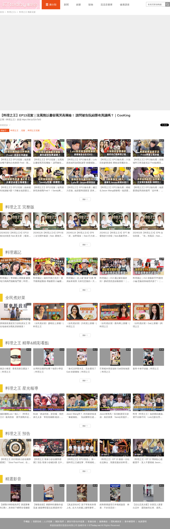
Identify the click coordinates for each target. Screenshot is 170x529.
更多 (85, 199)
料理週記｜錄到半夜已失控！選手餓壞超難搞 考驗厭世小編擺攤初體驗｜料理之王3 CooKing (48, 281)
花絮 (23, 130)
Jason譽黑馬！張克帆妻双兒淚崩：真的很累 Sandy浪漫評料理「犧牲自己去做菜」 (114, 417)
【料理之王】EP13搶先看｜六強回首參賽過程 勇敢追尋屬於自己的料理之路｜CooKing (115, 162)
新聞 (66, 4)
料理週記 (13, 252)
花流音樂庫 (106, 4)
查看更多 (5, 125)
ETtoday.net (95, 525)
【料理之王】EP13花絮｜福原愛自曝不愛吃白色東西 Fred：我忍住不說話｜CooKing (15, 162)
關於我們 (59, 521)
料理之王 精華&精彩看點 (27, 343)
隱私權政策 (116, 521)
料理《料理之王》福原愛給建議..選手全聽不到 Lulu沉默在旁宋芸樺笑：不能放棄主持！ (148, 417)
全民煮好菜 (15, 297)
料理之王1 (11, 12)
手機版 (26, 521)
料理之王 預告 (17, 433)
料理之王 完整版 (19, 207)
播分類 (52, 4)
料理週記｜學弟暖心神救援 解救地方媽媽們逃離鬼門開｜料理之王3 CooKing (15, 281)
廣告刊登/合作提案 (75, 521)
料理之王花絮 (34, 130)
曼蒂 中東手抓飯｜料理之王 (146, 369)
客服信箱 (92, 521)
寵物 (90, 4)
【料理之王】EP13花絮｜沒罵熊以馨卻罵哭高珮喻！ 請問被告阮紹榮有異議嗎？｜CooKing (48, 162)
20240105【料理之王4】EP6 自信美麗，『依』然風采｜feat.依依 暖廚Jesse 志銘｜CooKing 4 (148, 236)
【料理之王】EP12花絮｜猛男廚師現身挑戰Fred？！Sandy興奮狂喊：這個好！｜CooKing (48, 190)
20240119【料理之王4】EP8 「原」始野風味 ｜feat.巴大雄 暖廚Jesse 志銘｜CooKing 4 (81, 236)
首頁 (2, 12)
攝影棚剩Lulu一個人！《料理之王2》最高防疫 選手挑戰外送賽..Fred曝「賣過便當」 (14, 417)
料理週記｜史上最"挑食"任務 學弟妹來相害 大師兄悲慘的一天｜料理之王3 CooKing (81, 281)
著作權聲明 (129, 521)
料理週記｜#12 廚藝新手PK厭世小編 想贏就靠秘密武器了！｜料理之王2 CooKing (148, 281)
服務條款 (103, 521)
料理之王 (14, 130)
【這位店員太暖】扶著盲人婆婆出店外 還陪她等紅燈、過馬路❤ (148, 507)
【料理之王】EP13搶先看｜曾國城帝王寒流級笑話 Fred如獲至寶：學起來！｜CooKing (148, 162)
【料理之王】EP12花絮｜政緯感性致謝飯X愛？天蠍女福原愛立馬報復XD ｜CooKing (15, 190)
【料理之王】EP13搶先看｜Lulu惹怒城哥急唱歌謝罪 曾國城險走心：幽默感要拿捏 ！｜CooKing (81, 162)
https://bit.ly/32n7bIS (31, 119)
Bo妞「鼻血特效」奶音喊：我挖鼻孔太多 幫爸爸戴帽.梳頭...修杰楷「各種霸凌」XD (48, 417)
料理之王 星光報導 (21, 388)
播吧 (20, 4)
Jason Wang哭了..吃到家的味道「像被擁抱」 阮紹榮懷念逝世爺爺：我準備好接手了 (81, 417)
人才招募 (48, 521)
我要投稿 (37, 521)
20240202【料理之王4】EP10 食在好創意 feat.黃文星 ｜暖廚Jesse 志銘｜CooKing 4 (14, 236)
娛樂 (78, 4)
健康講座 (124, 4)
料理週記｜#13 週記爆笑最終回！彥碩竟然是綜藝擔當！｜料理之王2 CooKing (114, 281)
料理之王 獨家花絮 (27, 12)
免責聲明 (142, 521)
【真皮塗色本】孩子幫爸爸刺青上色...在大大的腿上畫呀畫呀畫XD (81, 507)
